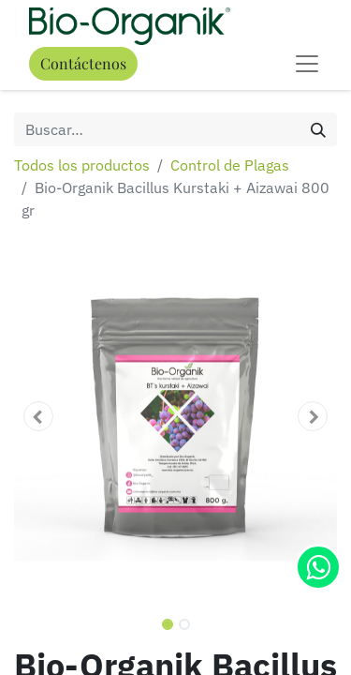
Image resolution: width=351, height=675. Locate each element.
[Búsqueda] (318, 129)
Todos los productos (82, 165)
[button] (38, 416)
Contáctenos (83, 63)
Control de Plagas (229, 165)
